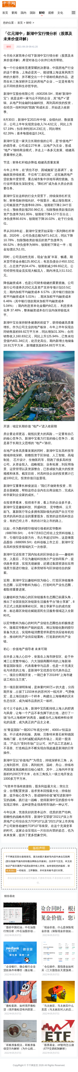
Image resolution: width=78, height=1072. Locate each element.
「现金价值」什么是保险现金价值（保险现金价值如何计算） (57, 931)
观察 (51, 12)
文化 (60, 12)
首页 (5, 12)
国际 (33, 12)
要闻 (14, 12)
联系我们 (10, 870)
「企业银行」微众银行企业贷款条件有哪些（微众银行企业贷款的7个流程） (19, 970)
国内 (23, 12)
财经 (42, 12)
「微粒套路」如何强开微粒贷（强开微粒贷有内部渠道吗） (19, 1009)
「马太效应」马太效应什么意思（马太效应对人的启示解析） (57, 1009)
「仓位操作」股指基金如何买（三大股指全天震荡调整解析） (57, 970)
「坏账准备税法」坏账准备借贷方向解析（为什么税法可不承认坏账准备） (19, 1048)
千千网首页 (32, 1065)
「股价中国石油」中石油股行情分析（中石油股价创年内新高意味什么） (19, 931)
